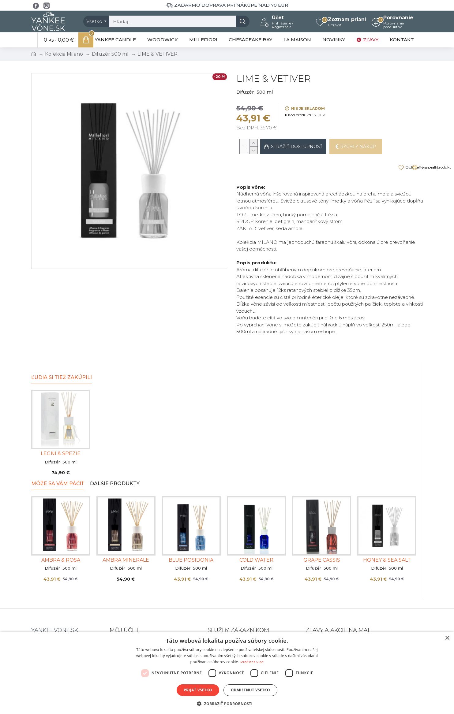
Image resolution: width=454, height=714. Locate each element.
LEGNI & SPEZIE (61, 436)
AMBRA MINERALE (126, 542)
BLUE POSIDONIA (191, 542)
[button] (227, 704)
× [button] (447, 638)
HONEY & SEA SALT (387, 542)
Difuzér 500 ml (110, 54)
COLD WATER (256, 542)
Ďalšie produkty (115, 466)
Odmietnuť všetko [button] (250, 690)
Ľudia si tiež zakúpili (61, 360)
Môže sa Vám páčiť (57, 466)
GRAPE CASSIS (321, 542)
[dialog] (227, 673)
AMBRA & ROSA (60, 542)
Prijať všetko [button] (198, 690)
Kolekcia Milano (64, 54)
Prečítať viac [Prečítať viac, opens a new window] (252, 662)
